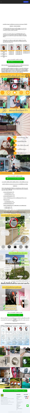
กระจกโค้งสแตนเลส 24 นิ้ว (26, 51)
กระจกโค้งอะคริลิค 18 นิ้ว (19, 51)
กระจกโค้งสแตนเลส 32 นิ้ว (26, 52)
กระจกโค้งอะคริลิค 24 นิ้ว (19, 52)
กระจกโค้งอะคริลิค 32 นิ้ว (19, 54)
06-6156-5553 (19, 399)
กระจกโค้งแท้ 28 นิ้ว (11, 54)
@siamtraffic (18, 406)
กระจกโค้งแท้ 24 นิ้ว (11, 52)
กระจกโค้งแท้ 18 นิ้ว (11, 51)
